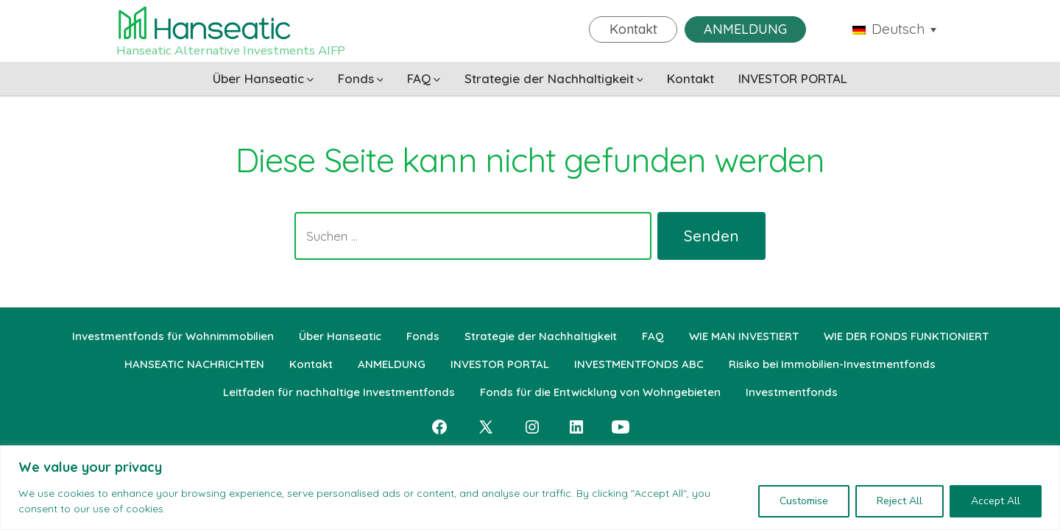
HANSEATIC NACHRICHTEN (194, 364)
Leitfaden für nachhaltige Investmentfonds (339, 392)
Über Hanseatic (263, 78)
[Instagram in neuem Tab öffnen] (532, 427)
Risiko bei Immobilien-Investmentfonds (832, 364)
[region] (530, 487)
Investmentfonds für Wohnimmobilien (173, 336)
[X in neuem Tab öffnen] (486, 427)
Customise (804, 501)
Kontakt (633, 29)
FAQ (423, 78)
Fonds (361, 78)
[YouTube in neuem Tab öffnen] (620, 427)
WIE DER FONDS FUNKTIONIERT (906, 336)
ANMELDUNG (745, 29)
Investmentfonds (792, 392)
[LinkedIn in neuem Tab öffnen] (576, 427)
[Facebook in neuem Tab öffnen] (439, 427)
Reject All (899, 501)
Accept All (995, 501)
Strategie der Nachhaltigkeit (553, 78)
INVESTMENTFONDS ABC (639, 364)
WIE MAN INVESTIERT (744, 336)
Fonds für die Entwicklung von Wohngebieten (600, 392)
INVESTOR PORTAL (792, 78)
